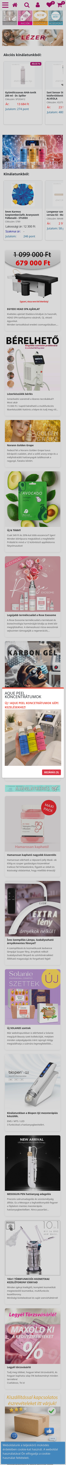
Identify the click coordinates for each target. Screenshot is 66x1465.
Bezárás (51, 772)
